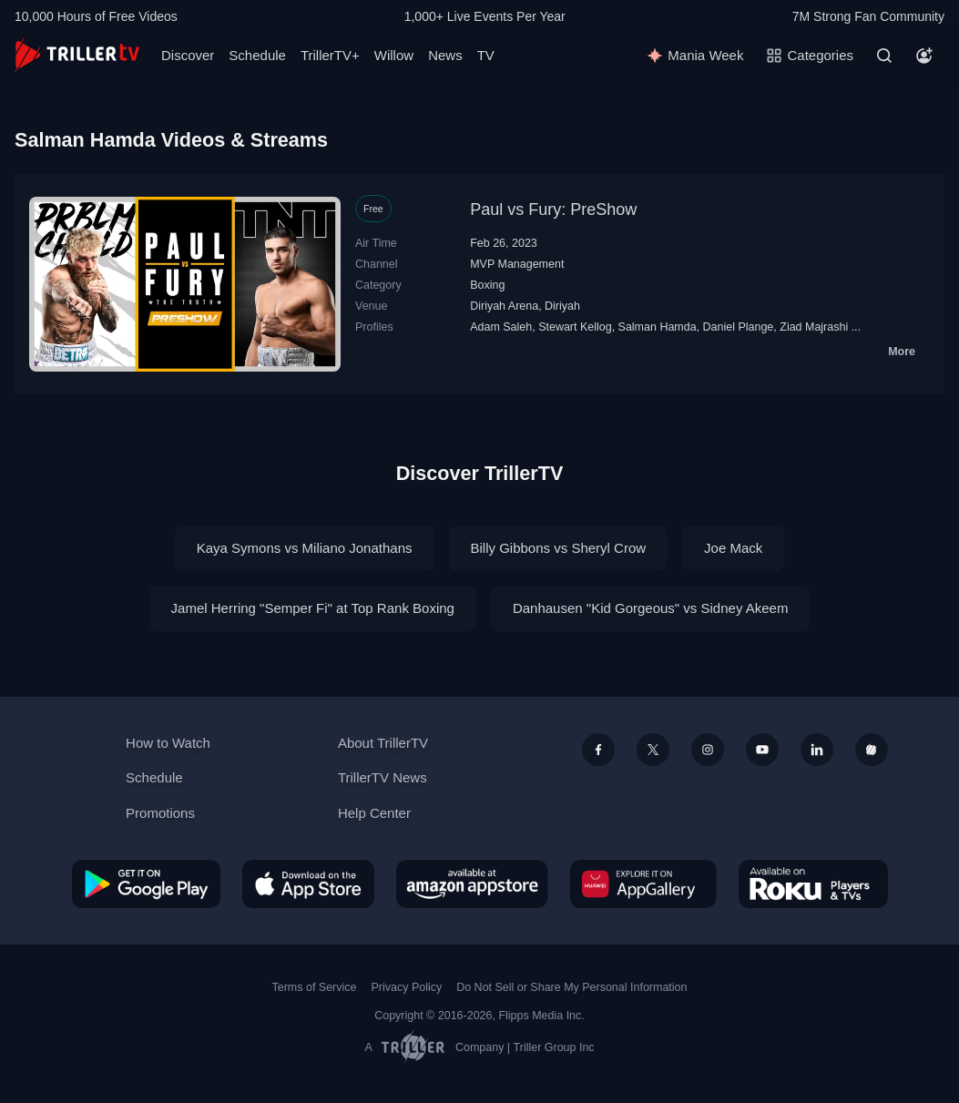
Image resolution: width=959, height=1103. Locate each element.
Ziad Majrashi (814, 327)
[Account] (924, 56)
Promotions (160, 813)
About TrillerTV (383, 743)
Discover (187, 55)
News (445, 55)
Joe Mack (733, 548)
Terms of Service (314, 987)
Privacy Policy (406, 987)
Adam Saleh (501, 327)
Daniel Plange (738, 327)
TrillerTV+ (330, 55)
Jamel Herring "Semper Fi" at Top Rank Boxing (312, 608)
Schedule (257, 55)
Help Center (374, 813)
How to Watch (168, 743)
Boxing (487, 285)
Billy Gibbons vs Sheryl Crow (559, 548)
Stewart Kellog (575, 327)
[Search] (884, 56)
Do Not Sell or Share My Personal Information (571, 987)
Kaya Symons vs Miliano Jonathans (305, 548)
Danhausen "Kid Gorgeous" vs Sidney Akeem (651, 608)
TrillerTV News (382, 777)
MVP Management (517, 264)
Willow (393, 55)
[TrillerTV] (77, 55)
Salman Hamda (657, 327)
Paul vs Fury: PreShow (553, 209)
